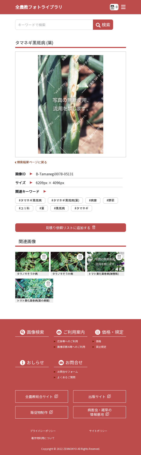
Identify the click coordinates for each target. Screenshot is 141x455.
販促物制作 (39, 412)
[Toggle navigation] (122, 7)
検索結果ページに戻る (32, 162)
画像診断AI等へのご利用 (71, 346)
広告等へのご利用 (67, 341)
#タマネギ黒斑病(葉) (65, 200)
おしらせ (35, 362)
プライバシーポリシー (43, 430)
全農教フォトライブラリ (38, 7)
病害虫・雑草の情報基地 (100, 412)
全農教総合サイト (39, 396)
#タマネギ (81, 208)
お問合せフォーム (67, 371)
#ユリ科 (24, 208)
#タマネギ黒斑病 (30, 200)
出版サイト (97, 396)
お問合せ (74, 362)
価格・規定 (112, 332)
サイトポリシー (98, 430)
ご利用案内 (74, 332)
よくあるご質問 (66, 377)
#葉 (41, 208)
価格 (98, 341)
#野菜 (110, 200)
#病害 (93, 200)
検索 (103, 24)
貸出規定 (101, 346)
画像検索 (35, 332)
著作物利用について (43, 438)
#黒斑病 (59, 208)
